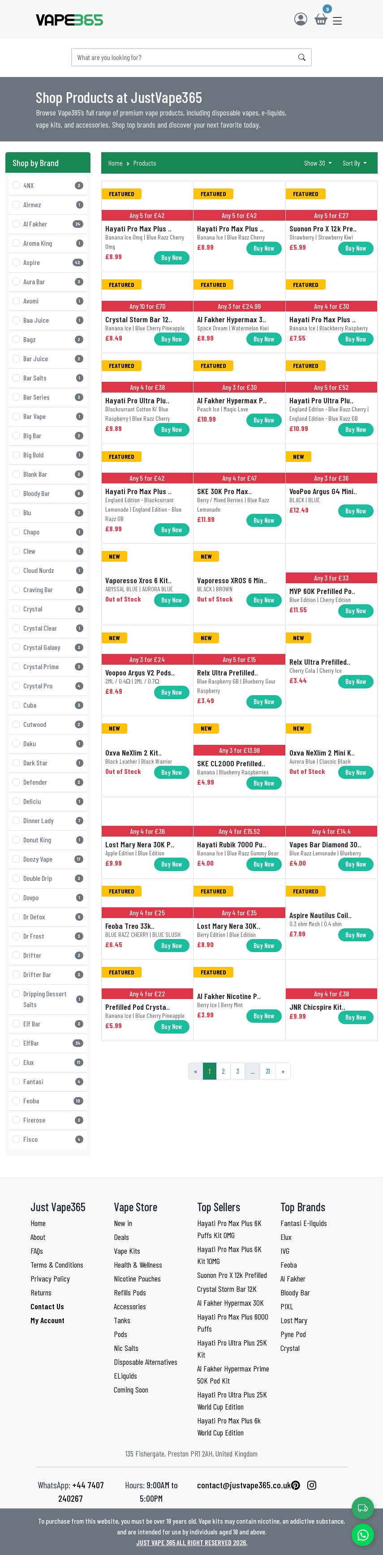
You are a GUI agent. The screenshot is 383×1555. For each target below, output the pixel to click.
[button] (337, 20)
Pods (120, 1334)
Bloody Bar (53, 493)
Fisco (53, 1139)
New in (123, 1223)
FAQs (36, 1251)
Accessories (130, 1306)
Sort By (352, 162)
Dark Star (53, 762)
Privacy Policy (50, 1278)
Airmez (53, 204)
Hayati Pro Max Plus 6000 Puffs (232, 1322)
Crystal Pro (53, 685)
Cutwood (53, 724)
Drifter (53, 955)
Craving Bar (53, 589)
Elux (53, 1062)
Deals (121, 1237)
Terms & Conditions (56, 1264)
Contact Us (47, 1306)
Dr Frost (53, 935)
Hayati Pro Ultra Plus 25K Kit (232, 1348)
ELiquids (125, 1375)
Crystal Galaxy (53, 647)
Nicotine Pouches (137, 1278)
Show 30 (315, 162)
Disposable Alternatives (145, 1362)
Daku (53, 743)
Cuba (53, 705)
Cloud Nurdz (53, 570)
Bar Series (53, 397)
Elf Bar (53, 1023)
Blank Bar (53, 474)
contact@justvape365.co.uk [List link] (244, 1484)
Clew (53, 551)
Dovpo (53, 897)
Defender (53, 782)
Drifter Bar (53, 974)
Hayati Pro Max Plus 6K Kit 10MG (229, 1255)
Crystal (53, 608)
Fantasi (53, 1081)
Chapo (53, 531)
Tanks (122, 1320)
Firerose (53, 1119)
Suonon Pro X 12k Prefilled (232, 1275)
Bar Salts (53, 377)
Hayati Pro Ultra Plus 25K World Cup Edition (232, 1400)
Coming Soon (131, 1389)
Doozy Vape (53, 858)
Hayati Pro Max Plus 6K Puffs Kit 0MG (229, 1229)
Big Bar (53, 435)
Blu (53, 512)
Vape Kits (127, 1251)
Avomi (53, 300)
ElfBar (53, 1042)
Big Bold (53, 454)
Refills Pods (130, 1292)
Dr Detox (53, 916)
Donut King (53, 839)
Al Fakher (53, 223)
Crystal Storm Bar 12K (227, 1289)
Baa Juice (53, 320)
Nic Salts (126, 1348)
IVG (284, 1251)
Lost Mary (293, 1320)
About (37, 1237)
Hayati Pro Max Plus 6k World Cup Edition (229, 1426)
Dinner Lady (53, 820)
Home (115, 162)
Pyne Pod (293, 1334)
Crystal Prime (53, 666)
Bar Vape (53, 416)
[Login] (301, 19)
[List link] (295, 1484)
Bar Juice (53, 358)
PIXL (286, 1306)
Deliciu (53, 801)
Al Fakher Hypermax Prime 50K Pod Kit (233, 1374)
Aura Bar (53, 281)
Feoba (53, 1100)
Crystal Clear (53, 628)
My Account (47, 1320)
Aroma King (53, 243)
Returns (41, 1292)
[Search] (183, 57)
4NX (53, 185)
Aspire (53, 262)
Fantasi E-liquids (303, 1223)
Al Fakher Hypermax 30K (230, 1302)
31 (268, 1071)
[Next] (283, 1071)
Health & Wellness (138, 1264)
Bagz (53, 339)
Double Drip (53, 878)
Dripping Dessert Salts (53, 998)
